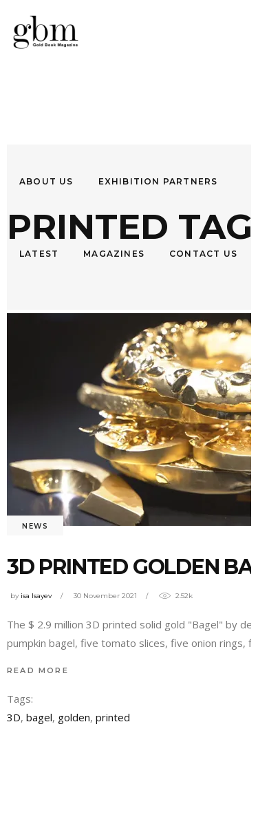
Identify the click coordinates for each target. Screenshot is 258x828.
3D (14, 717)
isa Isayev (36, 595)
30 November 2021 (105, 595)
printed (113, 717)
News (35, 526)
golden (74, 717)
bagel (39, 717)
